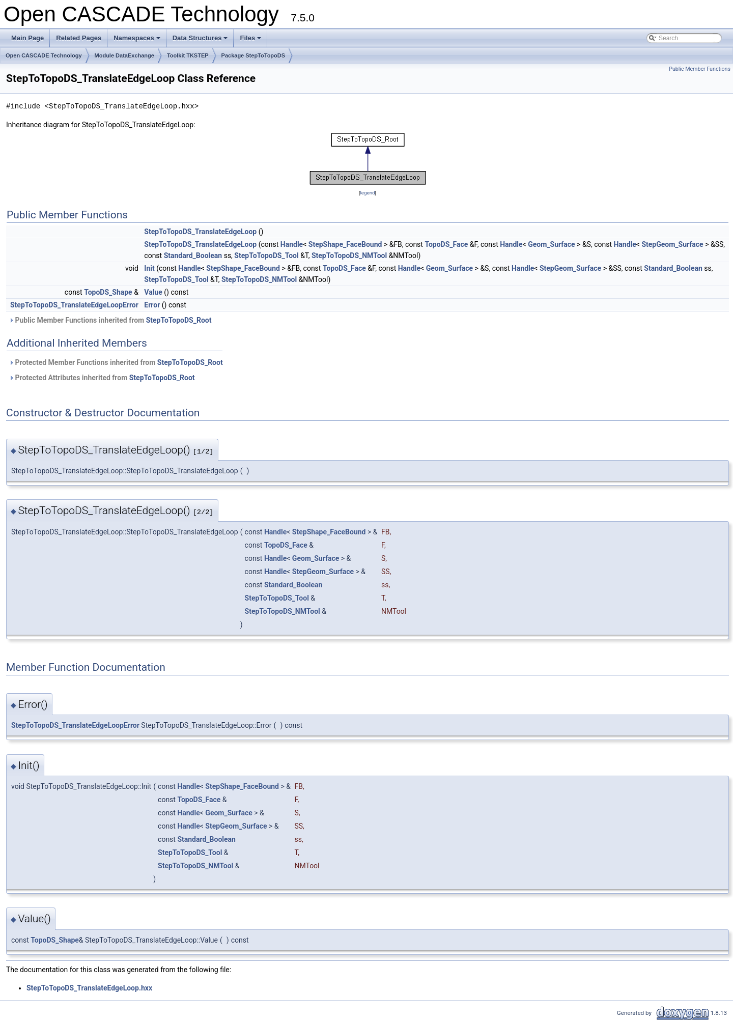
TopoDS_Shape (108, 292)
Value (153, 292)
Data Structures (201, 40)
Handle (291, 244)
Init (149, 268)
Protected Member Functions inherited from (116, 362)
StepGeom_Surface (672, 244)
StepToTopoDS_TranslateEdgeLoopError (74, 305)
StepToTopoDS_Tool (266, 255)
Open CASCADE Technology (44, 55)
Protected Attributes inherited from (102, 378)
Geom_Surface (551, 244)
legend (367, 192)
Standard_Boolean (193, 255)
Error (152, 305)
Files (251, 40)
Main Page (27, 38)
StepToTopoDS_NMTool (349, 255)
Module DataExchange (124, 55)
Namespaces (138, 40)
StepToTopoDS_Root (179, 320)
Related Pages (78, 38)
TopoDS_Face (446, 244)
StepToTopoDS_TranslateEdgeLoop (200, 232)
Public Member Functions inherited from (110, 320)
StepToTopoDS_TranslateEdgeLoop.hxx (89, 988)
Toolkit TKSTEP (188, 55)
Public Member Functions (699, 69)
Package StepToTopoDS (253, 55)
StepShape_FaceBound (345, 244)
